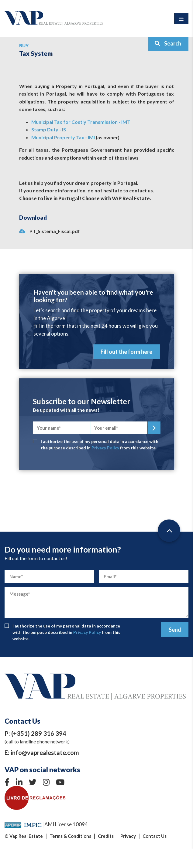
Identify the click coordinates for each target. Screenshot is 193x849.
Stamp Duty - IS (48, 129)
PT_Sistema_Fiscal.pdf (49, 231)
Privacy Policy (105, 447)
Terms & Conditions (70, 836)
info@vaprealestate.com (45, 752)
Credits (106, 836)
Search (168, 43)
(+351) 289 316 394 (38, 733)
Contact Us (155, 836)
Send (175, 629)
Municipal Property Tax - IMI (63, 137)
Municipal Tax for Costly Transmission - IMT (80, 122)
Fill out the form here (126, 351)
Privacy (128, 836)
